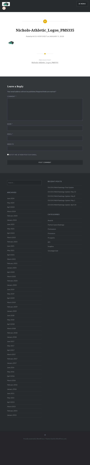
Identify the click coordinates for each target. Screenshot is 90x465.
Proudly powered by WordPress (33, 439)
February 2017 (12, 359)
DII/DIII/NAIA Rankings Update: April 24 (62, 205)
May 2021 (10, 250)
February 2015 (12, 411)
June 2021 (10, 246)
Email (10, 134)
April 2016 (10, 376)
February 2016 (12, 385)
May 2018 (10, 320)
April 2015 (10, 402)
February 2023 (12, 242)
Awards (50, 220)
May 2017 (10, 346)
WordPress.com (61, 439)
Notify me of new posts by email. (23, 155)
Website (10, 144)
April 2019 (10, 298)
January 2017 (12, 363)
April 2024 (10, 207)
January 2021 (12, 268)
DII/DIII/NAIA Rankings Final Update (61, 187)
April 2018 (10, 324)
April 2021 (10, 255)
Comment (11, 96)
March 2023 (11, 237)
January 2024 (12, 220)
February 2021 (12, 263)
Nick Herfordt (40, 36)
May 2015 (10, 398)
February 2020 (12, 281)
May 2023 (10, 229)
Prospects (51, 238)
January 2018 (12, 337)
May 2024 (10, 203)
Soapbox (51, 246)
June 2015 (10, 393)
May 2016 (10, 372)
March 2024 (11, 211)
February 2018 (12, 333)
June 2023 (10, 224)
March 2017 (11, 354)
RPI (49, 242)
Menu (83, 4)
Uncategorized (53, 251)
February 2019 (12, 307)
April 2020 (10, 272)
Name (10, 124)
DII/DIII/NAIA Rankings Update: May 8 (61, 196)
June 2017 (10, 341)
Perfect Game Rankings (56, 225)
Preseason (51, 233)
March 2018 (11, 328)
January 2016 (12, 389)
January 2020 (12, 285)
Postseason (52, 229)
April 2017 (10, 350)
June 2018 (10, 315)
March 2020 (11, 276)
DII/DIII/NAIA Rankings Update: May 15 (62, 192)
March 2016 (11, 380)
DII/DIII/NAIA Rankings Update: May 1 (61, 200)
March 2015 (11, 406)
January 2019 (12, 311)
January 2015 (12, 415)
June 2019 (10, 289)
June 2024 (10, 198)
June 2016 (10, 367)
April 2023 (10, 233)
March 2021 (11, 259)
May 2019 (10, 294)
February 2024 (12, 216)
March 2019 (11, 302)
